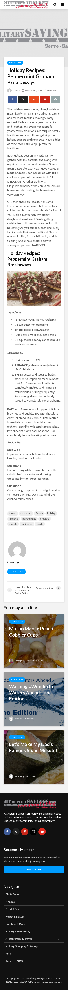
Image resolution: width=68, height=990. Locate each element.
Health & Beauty (14, 916)
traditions (27, 524)
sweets (13, 524)
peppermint (29, 518)
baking (12, 513)
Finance (10, 901)
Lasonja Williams (20, 660)
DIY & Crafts (12, 894)
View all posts (16, 572)
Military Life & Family (17, 931)
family (39, 513)
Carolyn (13, 90)
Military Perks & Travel (18, 938)
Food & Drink (15, 62)
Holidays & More (15, 924)
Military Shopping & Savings (21, 946)
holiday (51, 513)
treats (40, 524)
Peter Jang (17, 776)
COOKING (26, 513)
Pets (8, 953)
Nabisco (13, 518)
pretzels (44, 518)
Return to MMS (14, 961)
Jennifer (15, 718)
